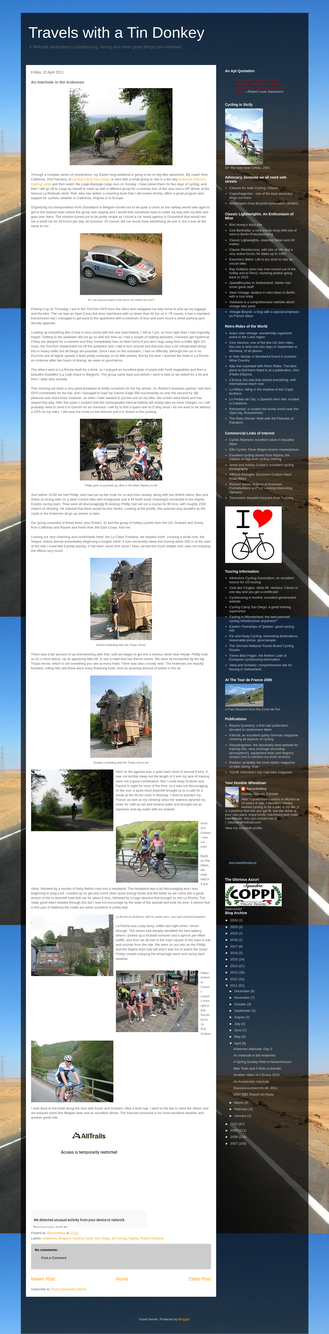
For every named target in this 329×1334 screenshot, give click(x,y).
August (239, 1017)
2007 (234, 1143)
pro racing (119, 1238)
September (242, 1011)
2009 (234, 1130)
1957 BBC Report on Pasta (253, 1094)
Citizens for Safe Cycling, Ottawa (253, 188)
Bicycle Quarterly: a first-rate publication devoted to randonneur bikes (258, 727)
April (238, 1043)
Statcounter (233, 909)
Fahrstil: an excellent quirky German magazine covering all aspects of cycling (263, 737)
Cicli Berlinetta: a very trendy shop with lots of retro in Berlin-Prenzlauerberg (263, 232)
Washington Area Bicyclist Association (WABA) (263, 203)
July (237, 1024)
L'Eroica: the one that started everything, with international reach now (262, 382)
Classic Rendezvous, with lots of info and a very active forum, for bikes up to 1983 (261, 252)
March (239, 1103)
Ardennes (49, 1238)
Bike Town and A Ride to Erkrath (257, 1068)
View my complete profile (243, 828)
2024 (234, 920)
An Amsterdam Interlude (251, 1081)
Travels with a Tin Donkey (117, 32)
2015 (234, 959)
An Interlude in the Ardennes (254, 1055)
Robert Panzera (151, 1238)
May (237, 1037)
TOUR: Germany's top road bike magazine (260, 772)
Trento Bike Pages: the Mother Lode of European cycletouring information (258, 658)
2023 (234, 927)
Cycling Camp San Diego (90, 179)
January (240, 1116)
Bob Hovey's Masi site (245, 225)
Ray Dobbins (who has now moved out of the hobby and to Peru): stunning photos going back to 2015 (262, 273)
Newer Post (43, 1279)
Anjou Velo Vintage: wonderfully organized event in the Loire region (260, 335)
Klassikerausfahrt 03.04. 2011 (255, 1088)
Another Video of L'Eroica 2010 (256, 1075)
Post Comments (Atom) (68, 1289)
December (242, 991)
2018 (234, 940)
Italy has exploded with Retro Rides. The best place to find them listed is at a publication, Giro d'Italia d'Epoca (264, 370)
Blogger (184, 1319)
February (241, 1109)
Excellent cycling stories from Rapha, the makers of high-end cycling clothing (259, 457)
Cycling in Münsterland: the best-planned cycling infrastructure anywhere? (259, 619)
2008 (234, 1137)
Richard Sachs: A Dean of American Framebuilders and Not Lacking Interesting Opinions (260, 488)
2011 (234, 985)
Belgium (65, 1238)
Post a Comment (53, 1258)
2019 (234, 933)
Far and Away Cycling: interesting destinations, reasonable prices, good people (263, 638)
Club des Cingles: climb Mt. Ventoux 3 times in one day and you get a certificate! (263, 590)
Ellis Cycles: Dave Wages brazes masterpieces (264, 449)
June (238, 1030)
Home (122, 1279)
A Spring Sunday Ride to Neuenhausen (262, 1062)
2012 (234, 979)
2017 (234, 946)
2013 (234, 972)
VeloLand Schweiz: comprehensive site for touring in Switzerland (260, 667)
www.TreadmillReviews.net (243, 862)
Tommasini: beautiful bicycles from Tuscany (261, 498)
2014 (234, 966)
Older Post (200, 1279)
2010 (234, 1124)
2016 (234, 953)
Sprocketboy (256, 789)
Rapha (133, 1238)
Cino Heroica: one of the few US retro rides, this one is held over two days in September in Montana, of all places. (263, 347)
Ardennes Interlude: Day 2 (252, 1049)
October (240, 1004)
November (242, 997)
